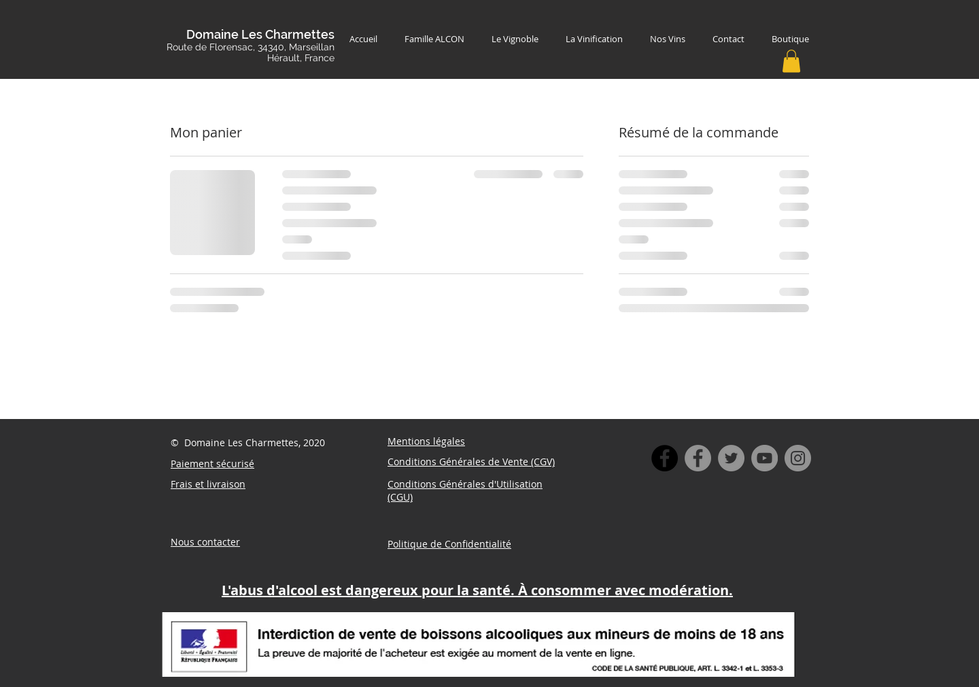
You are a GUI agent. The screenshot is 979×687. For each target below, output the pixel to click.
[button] (791, 61)
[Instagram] (798, 458)
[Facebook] (698, 458)
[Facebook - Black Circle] (664, 458)
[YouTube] (764, 458)
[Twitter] (731, 458)
